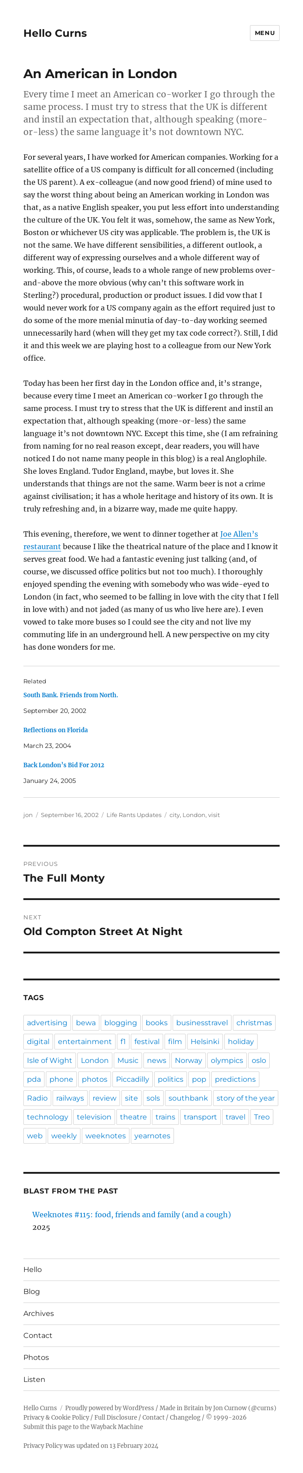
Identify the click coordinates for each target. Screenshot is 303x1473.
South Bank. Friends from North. (70, 695)
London (194, 814)
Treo (262, 1117)
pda (34, 1079)
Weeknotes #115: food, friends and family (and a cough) (131, 1214)
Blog (31, 1291)
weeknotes (105, 1136)
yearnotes (152, 1136)
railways (70, 1098)
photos (94, 1079)
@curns (262, 1408)
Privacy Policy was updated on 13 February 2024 (90, 1446)
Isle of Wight (49, 1060)
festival (147, 1041)
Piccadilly (132, 1079)
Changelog (185, 1417)
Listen (34, 1379)
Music (127, 1060)
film (175, 1041)
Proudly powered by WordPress (109, 1408)
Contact (38, 1335)
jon (28, 814)
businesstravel (202, 1022)
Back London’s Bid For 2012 (63, 765)
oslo (259, 1060)
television (94, 1117)
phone (61, 1079)
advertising (47, 1022)
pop (199, 1079)
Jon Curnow (230, 1408)
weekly (64, 1136)
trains (165, 1117)
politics (170, 1079)
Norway (188, 1060)
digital (38, 1041)
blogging (120, 1022)
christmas (254, 1022)
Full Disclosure (115, 1417)
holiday (241, 1041)
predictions (235, 1079)
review (104, 1098)
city (174, 814)
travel (235, 1117)
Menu (265, 32)
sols (153, 1098)
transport (200, 1117)
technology (47, 1117)
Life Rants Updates (134, 814)
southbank (188, 1098)
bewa (86, 1022)
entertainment (85, 1041)
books (157, 1022)
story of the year (246, 1098)
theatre (133, 1117)
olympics (227, 1060)
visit (214, 814)
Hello (32, 1269)
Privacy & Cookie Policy (56, 1417)
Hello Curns (55, 33)
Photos (36, 1357)
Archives (38, 1313)
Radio (37, 1098)
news (156, 1060)
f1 (123, 1041)
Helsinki (205, 1041)
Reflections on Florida (55, 730)
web (35, 1136)
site (131, 1098)
